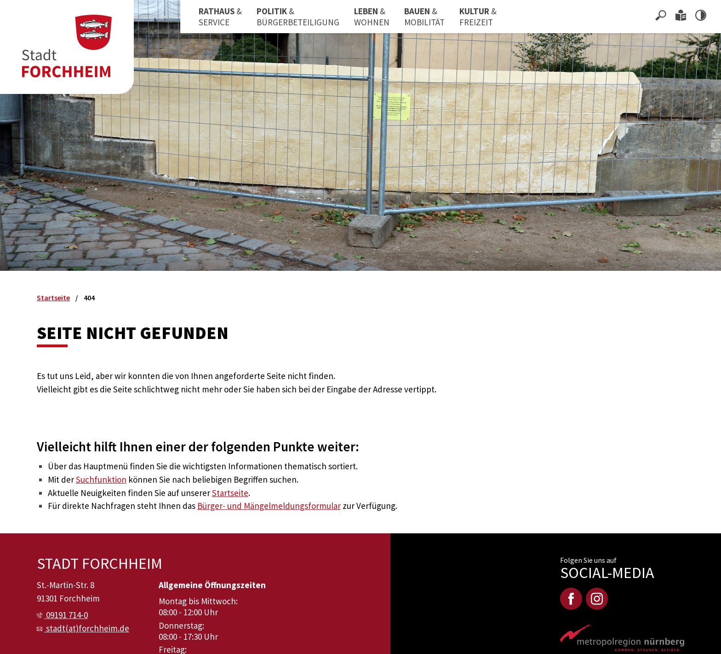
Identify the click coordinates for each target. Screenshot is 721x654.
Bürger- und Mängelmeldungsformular (269, 505)
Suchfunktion (101, 479)
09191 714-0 (67, 614)
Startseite (230, 492)
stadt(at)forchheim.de (87, 628)
